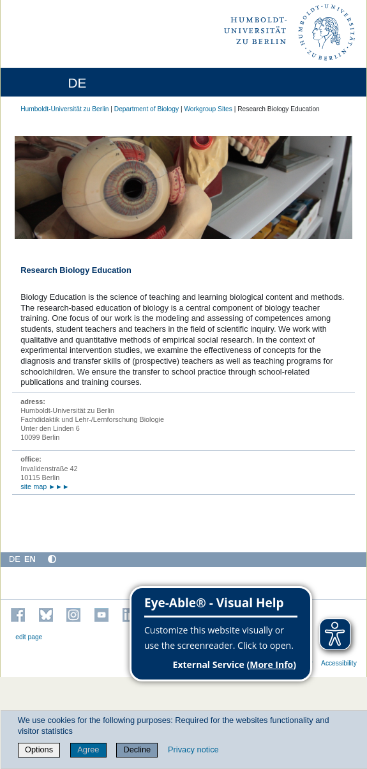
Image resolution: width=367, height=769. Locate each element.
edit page (28, 637)
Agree (88, 749)
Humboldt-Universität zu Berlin (64, 109)
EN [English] (30, 559)
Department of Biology (146, 109)
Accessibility (339, 663)
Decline (137, 749)
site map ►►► (44, 486)
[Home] (46, 82)
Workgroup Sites (208, 109)
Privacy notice (193, 749)
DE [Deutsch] (14, 559)
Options (39, 749)
